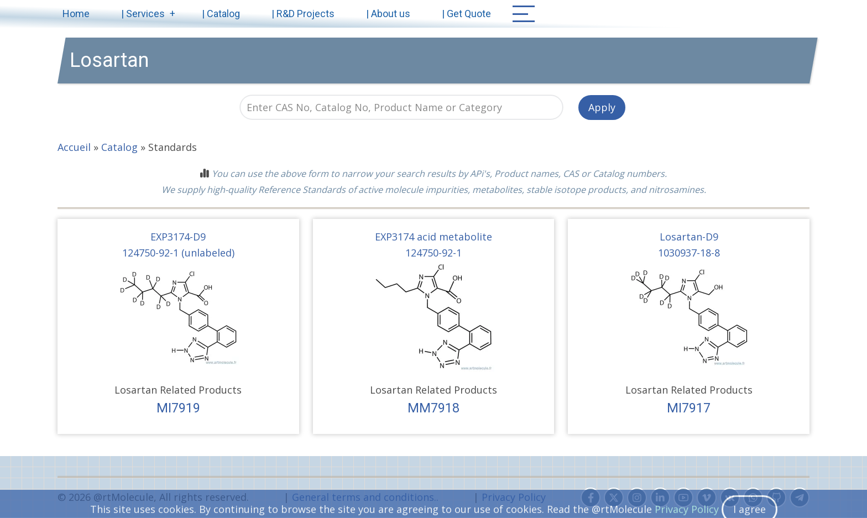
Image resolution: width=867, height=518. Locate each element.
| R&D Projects (303, 13)
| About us (388, 13)
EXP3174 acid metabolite (433, 236)
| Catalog (221, 13)
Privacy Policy (514, 497)
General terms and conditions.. (365, 497)
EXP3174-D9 (178, 236)
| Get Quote (466, 13)
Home (76, 13)
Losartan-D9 (689, 236)
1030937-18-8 (689, 252)
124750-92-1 (433, 252)
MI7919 (178, 408)
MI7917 (689, 408)
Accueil (74, 147)
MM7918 (433, 408)
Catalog (119, 147)
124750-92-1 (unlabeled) (178, 252)
